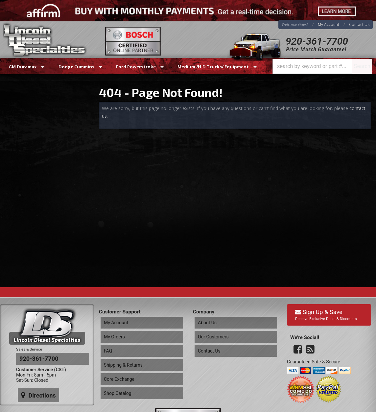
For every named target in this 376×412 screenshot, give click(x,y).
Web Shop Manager (355, 405)
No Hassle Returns (40, 157)
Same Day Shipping (40, 119)
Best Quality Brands (41, 138)
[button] (322, 66)
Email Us (28, 192)
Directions (35, 336)
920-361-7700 (317, 41)
